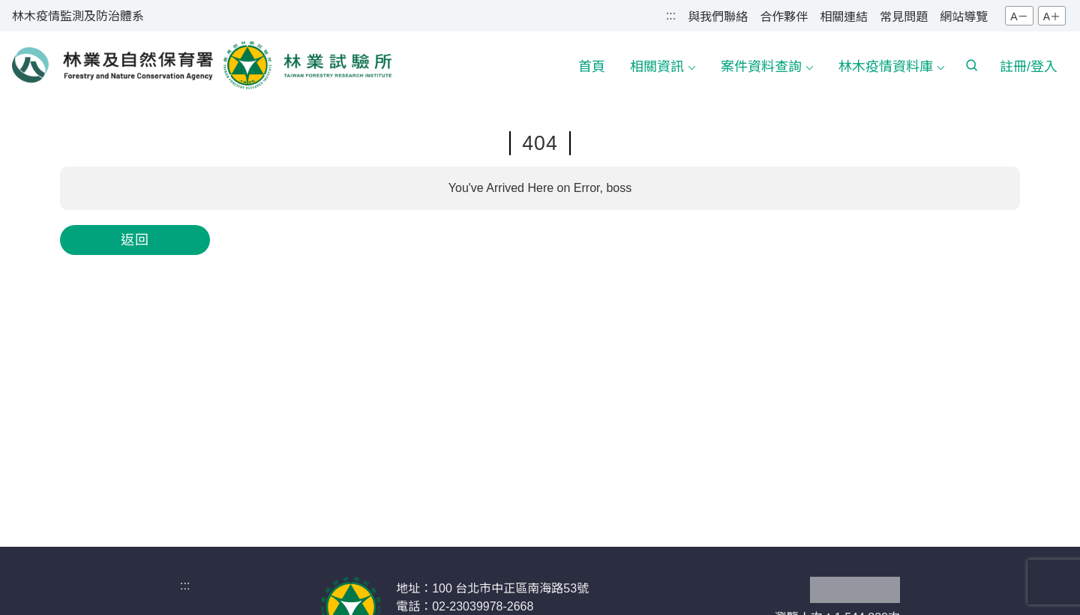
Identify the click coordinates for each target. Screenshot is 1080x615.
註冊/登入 (1029, 66)
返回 (135, 240)
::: (671, 15)
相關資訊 (657, 66)
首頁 (591, 66)
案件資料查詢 (761, 66)
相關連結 (844, 16)
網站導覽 (964, 16)
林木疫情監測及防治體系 (78, 16)
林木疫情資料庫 (885, 66)
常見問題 (904, 16)
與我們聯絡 (718, 16)
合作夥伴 (784, 16)
